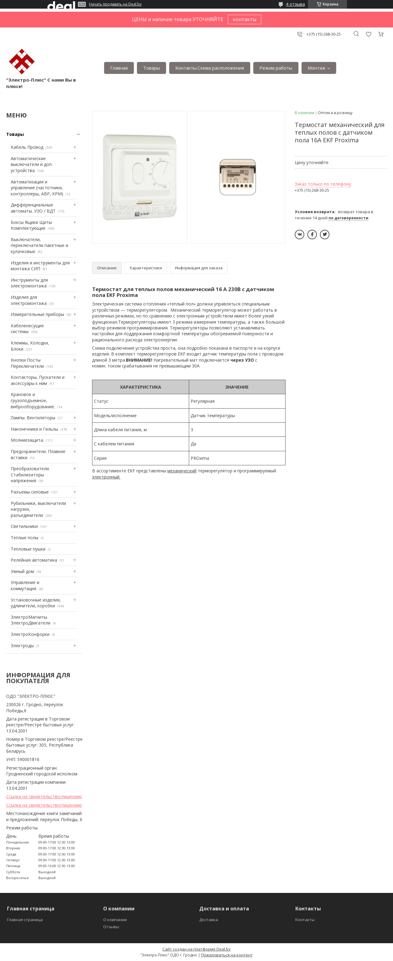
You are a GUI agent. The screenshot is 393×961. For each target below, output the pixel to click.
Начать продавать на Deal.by (115, 4)
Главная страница (25, 919)
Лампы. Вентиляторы (33, 418)
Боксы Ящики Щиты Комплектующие (31, 225)
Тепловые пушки (28, 549)
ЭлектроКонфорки (30, 634)
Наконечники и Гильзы (34, 429)
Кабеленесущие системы (27, 329)
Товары (151, 68)
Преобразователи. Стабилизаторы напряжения (30, 474)
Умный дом (22, 571)
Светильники (24, 526)
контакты (244, 19)
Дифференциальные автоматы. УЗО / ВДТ (33, 208)
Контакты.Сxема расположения (209, 68)
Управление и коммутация (25, 585)
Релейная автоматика (34, 560)
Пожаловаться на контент (227, 955)
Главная (119, 68)
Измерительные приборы (37, 314)
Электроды (22, 645)
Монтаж (316, 68)
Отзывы (111, 926)
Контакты (305, 919)
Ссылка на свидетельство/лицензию (44, 796)
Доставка (208, 919)
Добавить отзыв (368, 34)
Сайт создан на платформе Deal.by (196, 949)
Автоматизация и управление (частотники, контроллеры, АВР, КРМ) (37, 188)
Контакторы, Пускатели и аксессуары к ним (37, 380)
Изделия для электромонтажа (29, 300)
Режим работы (275, 68)
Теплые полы (24, 537)
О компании (115, 919)
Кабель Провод (27, 147)
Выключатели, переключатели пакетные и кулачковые (39, 245)
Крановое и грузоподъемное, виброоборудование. (33, 400)
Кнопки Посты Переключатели (27, 363)
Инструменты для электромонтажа (29, 283)
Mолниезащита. (27, 440)
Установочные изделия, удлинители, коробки (36, 603)
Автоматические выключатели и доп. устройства (32, 164)
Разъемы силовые (30, 492)
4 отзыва (295, 4)
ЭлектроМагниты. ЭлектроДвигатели (30, 620)
